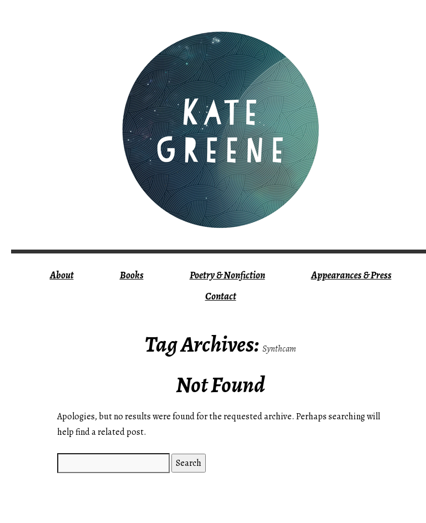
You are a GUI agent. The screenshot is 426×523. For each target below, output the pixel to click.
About (62, 275)
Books (132, 275)
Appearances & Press (351, 275)
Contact (220, 296)
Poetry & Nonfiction (227, 275)
